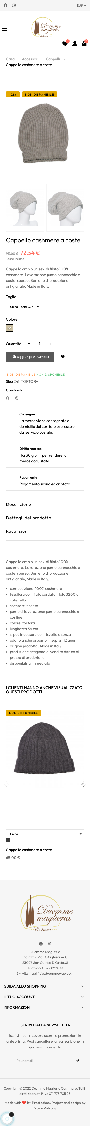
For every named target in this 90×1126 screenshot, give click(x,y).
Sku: (9, 381)
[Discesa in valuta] (81, 5)
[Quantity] (40, 343)
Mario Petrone (45, 1108)
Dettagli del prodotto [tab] (28, 518)
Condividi (9, 398)
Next (80, 207)
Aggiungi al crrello (31, 357)
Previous (9, 207)
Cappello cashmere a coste (29, 849)
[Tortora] (9, 328)
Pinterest (18, 398)
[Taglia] (23, 306)
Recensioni (17, 531)
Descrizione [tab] (18, 504)
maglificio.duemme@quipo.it (51, 973)
